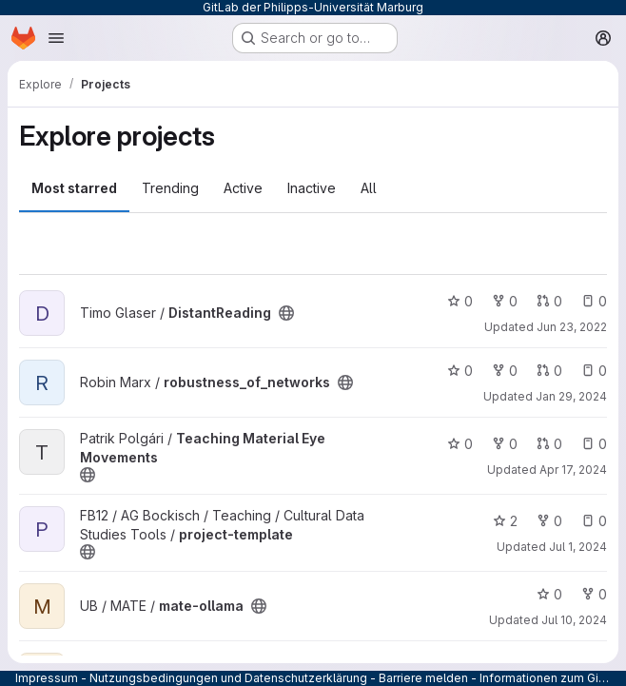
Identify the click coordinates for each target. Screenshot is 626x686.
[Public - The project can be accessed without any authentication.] (286, 313)
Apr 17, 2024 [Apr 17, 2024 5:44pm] (573, 469)
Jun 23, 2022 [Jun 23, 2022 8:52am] (572, 327)
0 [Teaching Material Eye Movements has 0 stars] (460, 444)
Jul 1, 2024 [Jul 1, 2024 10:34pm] (578, 546)
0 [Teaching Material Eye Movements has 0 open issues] (594, 444)
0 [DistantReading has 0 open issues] (594, 301)
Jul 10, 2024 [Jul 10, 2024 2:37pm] (574, 620)
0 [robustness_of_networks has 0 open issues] (594, 371)
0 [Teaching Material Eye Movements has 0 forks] (505, 444)
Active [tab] (243, 188)
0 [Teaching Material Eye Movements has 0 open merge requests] (549, 444)
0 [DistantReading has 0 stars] (460, 301)
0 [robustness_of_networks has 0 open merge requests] (549, 371)
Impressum (46, 678)
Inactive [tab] (311, 188)
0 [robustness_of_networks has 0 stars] (460, 371)
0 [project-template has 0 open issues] (594, 521)
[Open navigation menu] (56, 38)
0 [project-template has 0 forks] (549, 521)
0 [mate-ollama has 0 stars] (549, 594)
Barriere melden (423, 678)
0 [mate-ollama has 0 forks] (594, 594)
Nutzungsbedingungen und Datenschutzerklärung (228, 678)
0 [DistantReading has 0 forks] (505, 301)
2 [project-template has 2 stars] (505, 521)
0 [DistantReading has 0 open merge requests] (549, 301)
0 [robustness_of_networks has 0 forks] (505, 371)
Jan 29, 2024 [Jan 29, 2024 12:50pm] (571, 396)
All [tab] (369, 188)
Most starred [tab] (74, 188)
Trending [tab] (170, 188)
